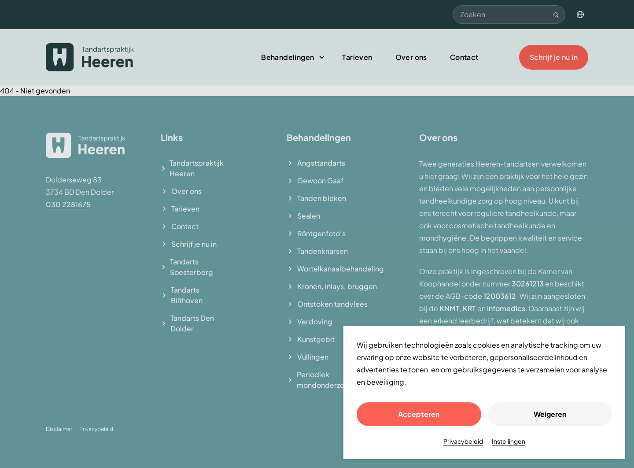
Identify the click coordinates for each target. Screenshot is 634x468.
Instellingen (508, 441)
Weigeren (550, 414)
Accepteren (418, 414)
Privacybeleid (463, 441)
